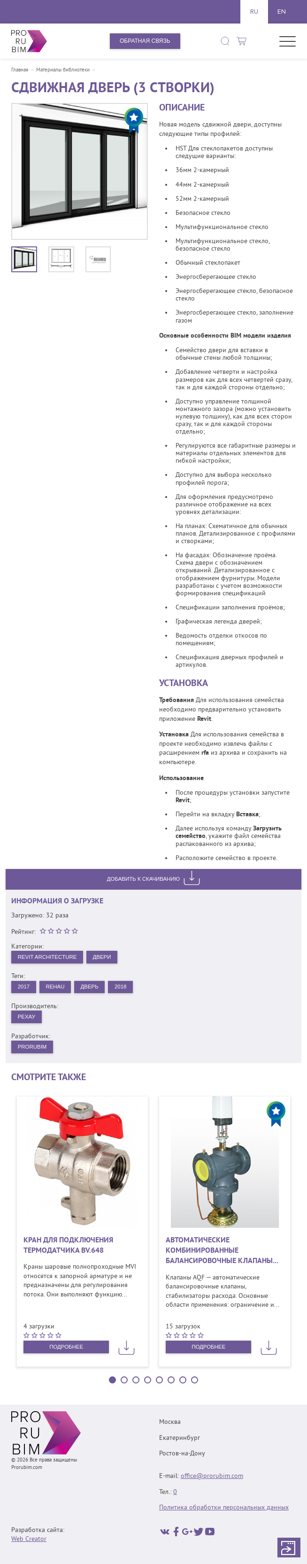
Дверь (93, 987)
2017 (24, 987)
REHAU (57, 987)
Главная (19, 70)
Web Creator (28, 1540)
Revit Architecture (49, 957)
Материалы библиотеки (63, 70)
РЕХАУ (27, 1018)
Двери (106, 957)
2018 (125, 987)
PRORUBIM (33, 1049)
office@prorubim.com (212, 1476)
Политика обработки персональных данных (224, 1508)
